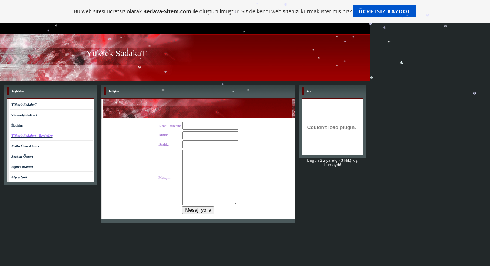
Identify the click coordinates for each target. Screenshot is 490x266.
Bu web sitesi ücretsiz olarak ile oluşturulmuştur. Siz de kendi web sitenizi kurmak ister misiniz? (245, 11)
